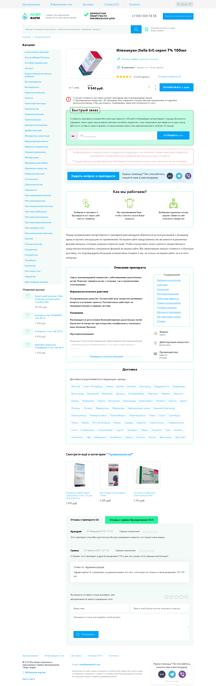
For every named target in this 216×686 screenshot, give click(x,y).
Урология (30, 265)
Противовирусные (35, 200)
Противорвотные (34, 227)
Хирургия (30, 276)
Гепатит (29, 97)
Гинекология (32, 108)
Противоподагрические (38, 222)
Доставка (88, 4)
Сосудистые (31, 254)
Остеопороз (31, 179)
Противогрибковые (36, 211)
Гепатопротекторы (35, 103)
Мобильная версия (35, 672)
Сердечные (31, 249)
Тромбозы (30, 260)
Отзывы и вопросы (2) (169, 76)
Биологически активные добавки (38, 75)
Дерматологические (36, 125)
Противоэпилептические (38, 233)
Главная (26, 37)
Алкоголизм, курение (37, 51)
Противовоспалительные (39, 206)
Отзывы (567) (111, 4)
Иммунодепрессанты (36, 141)
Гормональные (33, 119)
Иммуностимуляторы (36, 146)
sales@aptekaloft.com (89, 664)
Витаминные (32, 87)
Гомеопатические (34, 114)
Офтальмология (34, 184)
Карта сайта (28, 679)
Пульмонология (43, 37)
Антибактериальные (36, 62)
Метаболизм (32, 157)
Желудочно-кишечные (37, 135)
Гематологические (35, 92)
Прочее (29, 238)
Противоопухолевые (36, 216)
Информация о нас (61, 4)
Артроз (29, 68)
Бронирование (31, 4)
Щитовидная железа (36, 281)
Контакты (134, 4)
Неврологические (34, 173)
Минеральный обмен (36, 162)
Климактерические (35, 152)
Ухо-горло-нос (32, 271)
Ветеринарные (33, 81)
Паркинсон (31, 189)
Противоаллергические (38, 195)
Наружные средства (36, 168)
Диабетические (33, 130)
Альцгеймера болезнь (37, 57)
